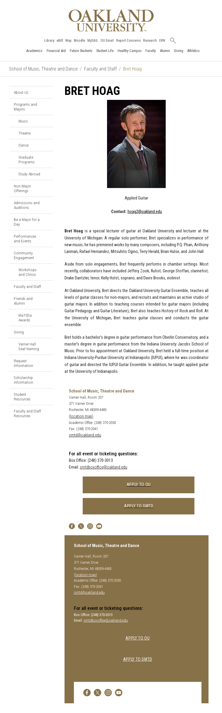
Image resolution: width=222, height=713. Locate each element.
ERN (162, 40)
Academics (34, 50)
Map (69, 40)
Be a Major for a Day (27, 222)
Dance (23, 145)
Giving (178, 50)
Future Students (81, 50)
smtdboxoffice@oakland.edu (103, 467)
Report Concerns (128, 40)
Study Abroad (29, 174)
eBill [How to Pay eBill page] (60, 40)
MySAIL (93, 40)
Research (150, 40)
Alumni (165, 50)
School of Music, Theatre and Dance (43, 69)
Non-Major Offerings (22, 188)
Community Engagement (24, 255)
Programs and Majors (25, 106)
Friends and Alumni (23, 301)
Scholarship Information (23, 380)
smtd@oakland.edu (85, 435)
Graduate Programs (26, 159)
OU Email (107, 40)
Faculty (150, 50)
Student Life (104, 50)
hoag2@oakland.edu (145, 211)
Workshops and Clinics (27, 272)
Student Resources (22, 396)
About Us (21, 92)
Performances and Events (25, 238)
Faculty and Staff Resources (27, 413)
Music (23, 121)
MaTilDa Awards (25, 317)
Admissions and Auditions (27, 205)
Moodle (79, 40)
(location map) (81, 416)
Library (50, 40)
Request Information (23, 363)
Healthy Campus (130, 50)
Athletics (193, 50)
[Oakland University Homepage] (111, 20)
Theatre (24, 133)
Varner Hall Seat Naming (28, 346)
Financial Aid (56, 50)
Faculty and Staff (100, 69)
